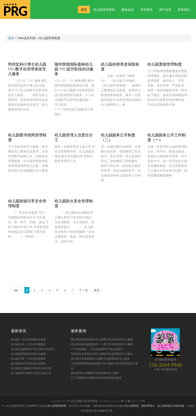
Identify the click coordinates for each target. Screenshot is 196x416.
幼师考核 (178, 405)
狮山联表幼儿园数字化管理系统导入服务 (95, 373)
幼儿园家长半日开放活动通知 (28, 363)
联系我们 (184, 9)
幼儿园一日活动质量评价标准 (28, 339)
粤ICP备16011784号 (133, 401)
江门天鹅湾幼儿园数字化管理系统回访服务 (96, 377)
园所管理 (146, 405)
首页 (84, 9)
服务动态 (128, 9)
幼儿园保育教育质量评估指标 (28, 353)
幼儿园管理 (132, 405)
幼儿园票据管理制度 (164, 64)
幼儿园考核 (164, 405)
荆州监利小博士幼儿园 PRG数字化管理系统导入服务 (27, 69)
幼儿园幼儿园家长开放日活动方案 (31, 368)
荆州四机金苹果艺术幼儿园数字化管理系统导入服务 (101, 353)
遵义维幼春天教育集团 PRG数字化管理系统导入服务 (102, 344)
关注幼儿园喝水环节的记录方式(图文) (33, 349)
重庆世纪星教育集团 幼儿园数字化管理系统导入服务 (102, 339)
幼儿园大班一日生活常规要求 (28, 358)
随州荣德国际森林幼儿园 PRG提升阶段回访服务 (74, 69)
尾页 (97, 290)
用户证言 (165, 9)
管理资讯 (146, 9)
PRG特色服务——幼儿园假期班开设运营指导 (97, 349)
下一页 (83, 290)
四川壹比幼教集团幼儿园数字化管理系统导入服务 (100, 358)
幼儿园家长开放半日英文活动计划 (31, 373)
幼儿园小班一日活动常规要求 (28, 344)
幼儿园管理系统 (104, 9)
